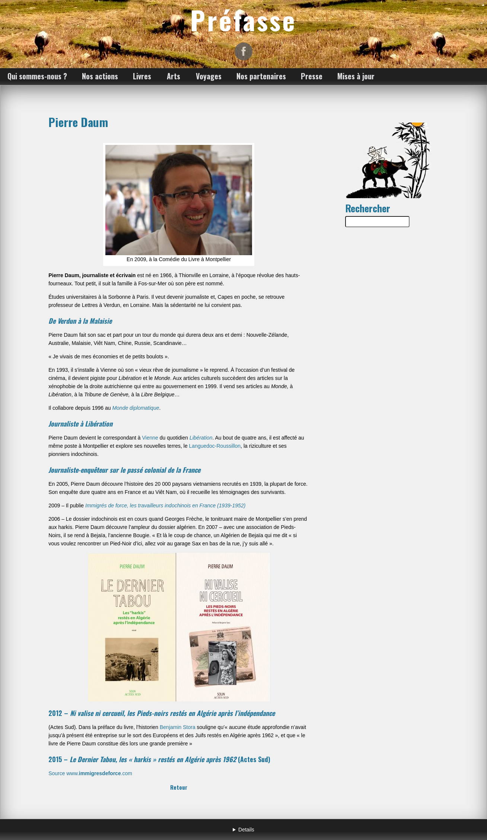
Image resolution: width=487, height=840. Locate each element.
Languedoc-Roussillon (215, 446)
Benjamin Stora (177, 727)
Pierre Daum (78, 121)
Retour (178, 787)
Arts (173, 76)
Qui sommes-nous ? (37, 76)
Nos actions (100, 76)
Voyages (209, 76)
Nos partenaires (261, 76)
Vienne (150, 438)
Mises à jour (356, 76)
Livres (142, 76)
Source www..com (90, 773)
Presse (311, 76)
